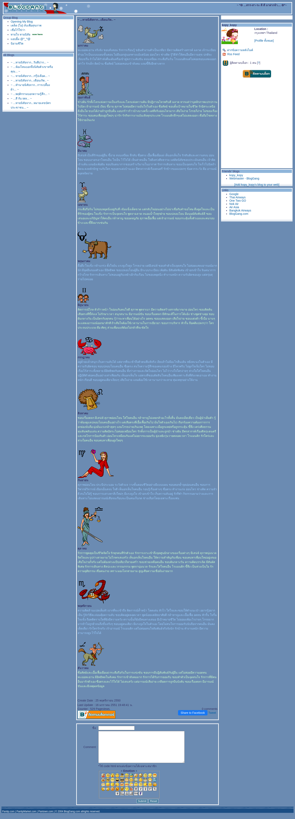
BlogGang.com (238, 213)
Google (233, 194)
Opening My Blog (22, 21)
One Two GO (237, 200)
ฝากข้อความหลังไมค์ (237, 50)
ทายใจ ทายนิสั (21, 34)
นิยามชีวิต (17, 43)
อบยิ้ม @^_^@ (20, 39)
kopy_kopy (236, 175)
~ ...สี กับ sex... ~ (21, 98)
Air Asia (234, 207)
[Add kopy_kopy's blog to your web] (256, 184)
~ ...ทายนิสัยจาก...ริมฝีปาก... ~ (30, 62)
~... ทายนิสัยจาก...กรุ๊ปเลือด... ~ (30, 76)
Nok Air (233, 204)
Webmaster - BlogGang (244, 178)
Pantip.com (8, 817)
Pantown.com (45, 817)
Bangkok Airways (240, 210)
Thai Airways (237, 197)
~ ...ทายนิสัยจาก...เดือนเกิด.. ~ (30, 80)
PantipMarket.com (26, 817)
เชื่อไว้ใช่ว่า (18, 30)
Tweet (212, 712)
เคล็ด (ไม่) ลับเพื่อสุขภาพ (26, 25)
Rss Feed (230, 54)
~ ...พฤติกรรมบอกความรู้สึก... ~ (30, 94)
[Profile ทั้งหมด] (264, 40)
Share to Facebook (193, 712)
